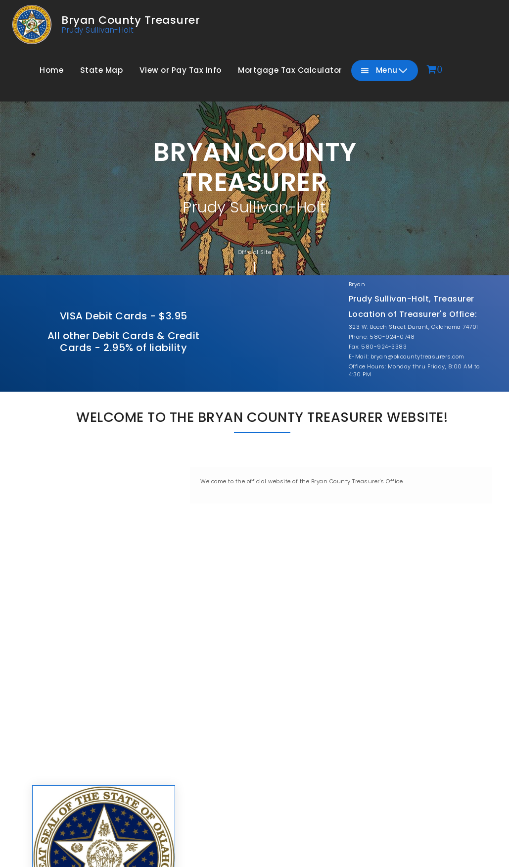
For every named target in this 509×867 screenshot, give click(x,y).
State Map (101, 70)
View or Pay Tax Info (180, 70)
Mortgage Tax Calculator (290, 70)
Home (51, 70)
